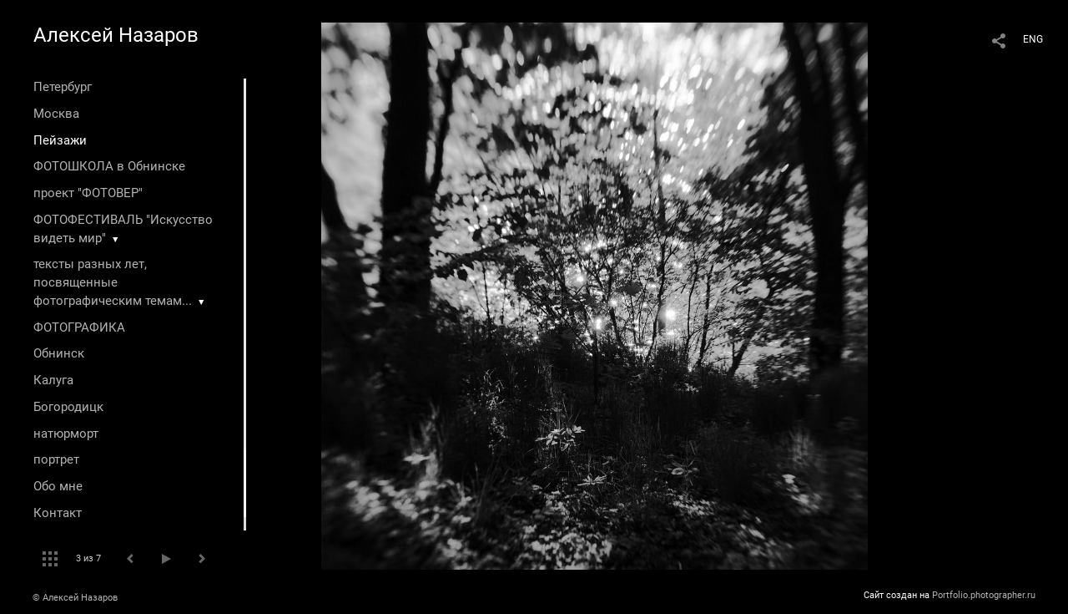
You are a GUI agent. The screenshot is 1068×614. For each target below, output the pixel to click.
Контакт (57, 512)
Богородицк (68, 406)
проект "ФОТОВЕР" (88, 192)
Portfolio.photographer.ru (983, 595)
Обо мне (58, 486)
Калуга (53, 380)
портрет (56, 459)
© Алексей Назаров (75, 597)
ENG (1033, 39)
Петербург (62, 86)
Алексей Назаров (116, 35)
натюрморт (65, 433)
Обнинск (58, 353)
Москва (56, 113)
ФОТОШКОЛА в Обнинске (109, 166)
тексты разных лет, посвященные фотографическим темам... (112, 282)
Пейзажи (60, 140)
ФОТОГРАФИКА (79, 327)
